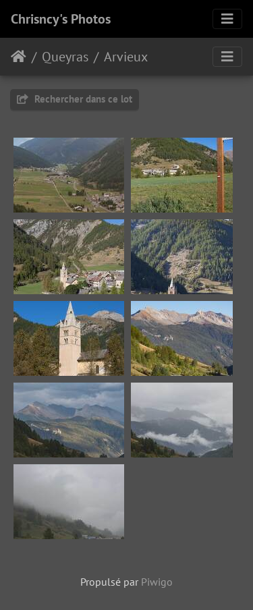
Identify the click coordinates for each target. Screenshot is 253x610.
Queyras (65, 56)
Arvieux (126, 56)
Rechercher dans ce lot (74, 98)
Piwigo (157, 581)
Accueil (18, 57)
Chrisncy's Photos (61, 19)
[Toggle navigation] (227, 19)
